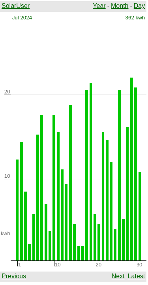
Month (119, 5)
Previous (14, 276)
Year (99, 5)
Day (139, 5)
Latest (136, 276)
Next (118, 276)
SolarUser (16, 5)
